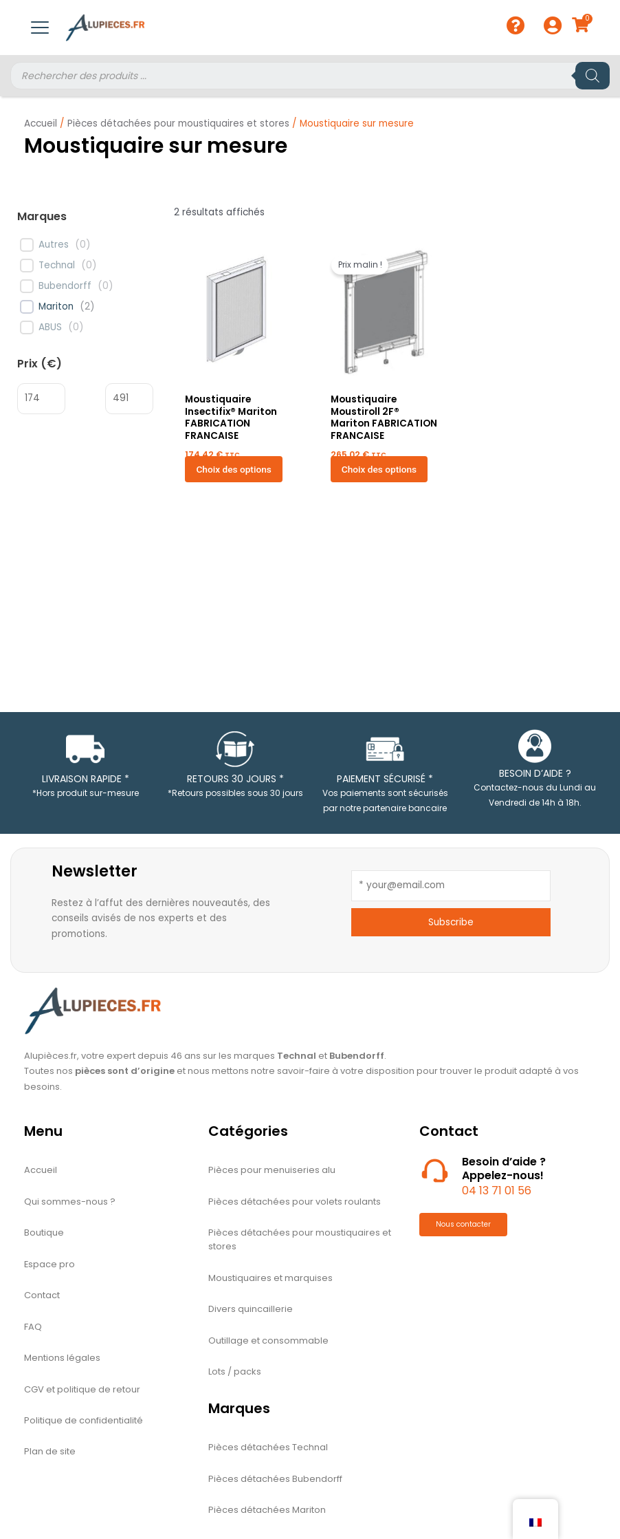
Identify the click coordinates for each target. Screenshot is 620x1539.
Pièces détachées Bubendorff (275, 1481)
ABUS (50, 327)
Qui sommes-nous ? (69, 1202)
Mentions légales (62, 1360)
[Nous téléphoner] (434, 1169)
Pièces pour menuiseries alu (271, 1170)
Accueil (40, 123)
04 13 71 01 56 (496, 1190)
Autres (53, 245)
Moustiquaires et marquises (270, 1279)
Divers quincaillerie (250, 1310)
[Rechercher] (592, 75)
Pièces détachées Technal (268, 1449)
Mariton (56, 307)
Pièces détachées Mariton (267, 1513)
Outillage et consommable (268, 1342)
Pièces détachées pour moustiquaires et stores (178, 123)
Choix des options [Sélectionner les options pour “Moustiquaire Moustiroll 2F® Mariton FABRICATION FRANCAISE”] (379, 469)
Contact (42, 1297)
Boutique (44, 1233)
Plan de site (50, 1455)
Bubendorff (64, 286)
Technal (56, 265)
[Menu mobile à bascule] (40, 27)
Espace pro (50, 1265)
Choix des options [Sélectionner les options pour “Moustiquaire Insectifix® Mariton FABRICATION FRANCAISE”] (233, 469)
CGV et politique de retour (82, 1392)
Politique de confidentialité (83, 1423)
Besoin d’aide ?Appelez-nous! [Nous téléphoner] (504, 1169)
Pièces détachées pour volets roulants (294, 1202)
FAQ (33, 1328)
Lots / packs (234, 1374)
